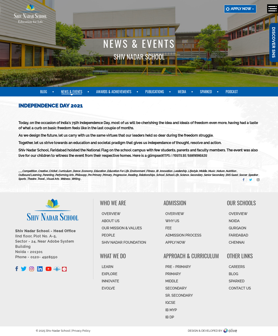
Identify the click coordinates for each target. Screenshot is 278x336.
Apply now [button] (242, 9)
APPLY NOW (175, 242)
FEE (168, 228)
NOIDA (234, 221)
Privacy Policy (81, 330)
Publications (154, 91)
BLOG (233, 274)
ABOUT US (110, 221)
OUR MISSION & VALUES (122, 228)
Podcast (232, 91)
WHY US (172, 221)
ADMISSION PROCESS (183, 235)
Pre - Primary (178, 267)
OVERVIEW (111, 214)
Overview (238, 214)
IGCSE (170, 303)
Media (182, 91)
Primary (173, 274)
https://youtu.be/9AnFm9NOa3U (184, 155)
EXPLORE (109, 274)
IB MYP (171, 310)
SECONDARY (176, 288)
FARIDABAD (238, 235)
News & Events (71, 91)
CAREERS (237, 267)
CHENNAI (236, 242)
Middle (171, 281)
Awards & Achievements (113, 91)
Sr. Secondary (179, 295)
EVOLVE (108, 288)
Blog (43, 91)
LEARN (107, 267)
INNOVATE (110, 281)
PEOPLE (108, 235)
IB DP (169, 317)
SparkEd (206, 91)
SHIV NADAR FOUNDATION (124, 242)
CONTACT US (240, 288)
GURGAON (237, 228)
